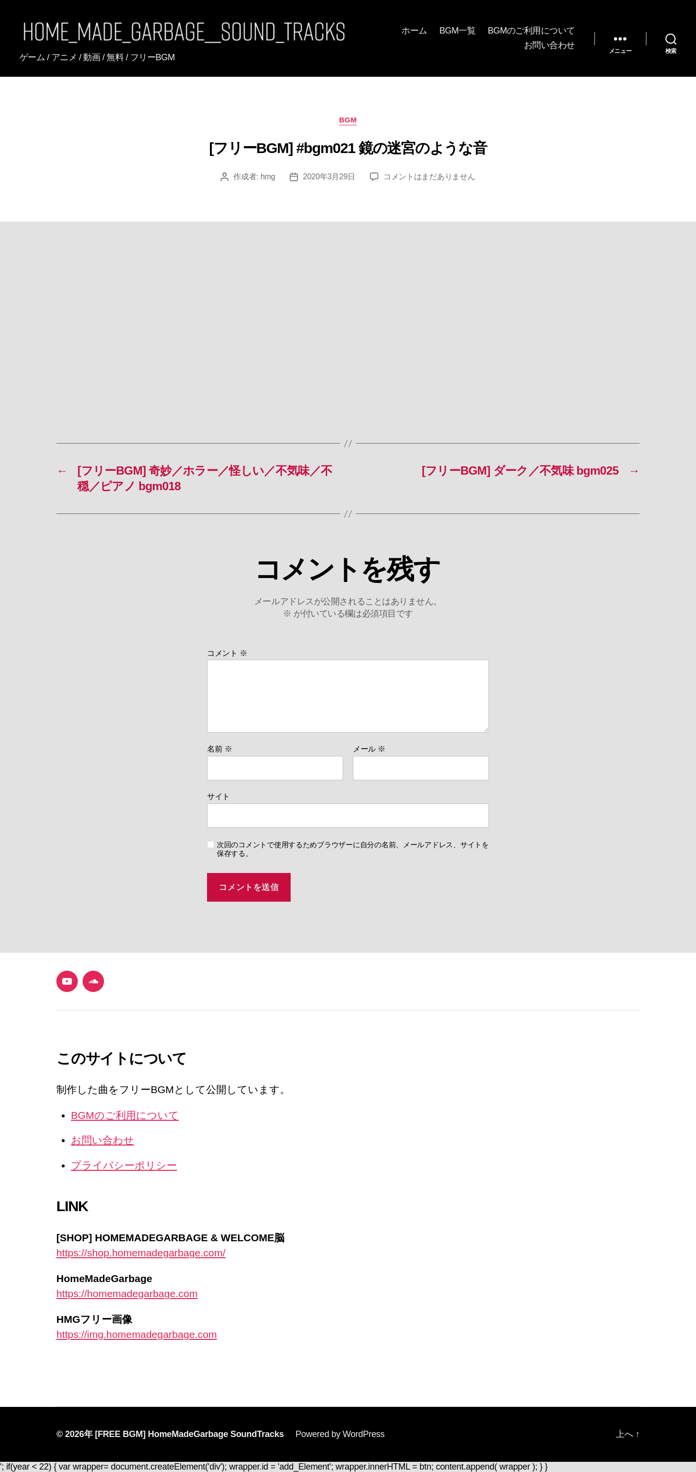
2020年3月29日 (329, 176)
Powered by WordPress (340, 1434)
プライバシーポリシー (124, 1165)
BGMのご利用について (531, 30)
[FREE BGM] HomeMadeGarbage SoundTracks (189, 1434)
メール (369, 749)
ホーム (414, 30)
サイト (218, 796)
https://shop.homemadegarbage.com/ (141, 1252)
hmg (268, 176)
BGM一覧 (457, 30)
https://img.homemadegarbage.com (136, 1334)
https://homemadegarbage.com (127, 1293)
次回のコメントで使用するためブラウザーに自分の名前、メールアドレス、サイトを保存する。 (353, 849)
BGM (348, 120)
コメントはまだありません (429, 176)
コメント (227, 653)
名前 (219, 749)
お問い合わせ (549, 45)
